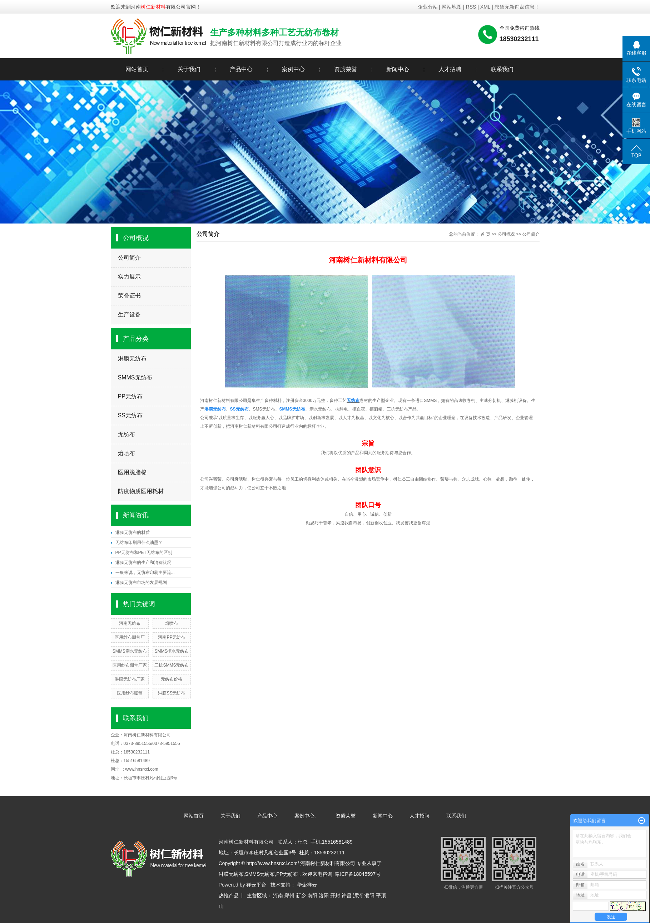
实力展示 (129, 277)
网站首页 (136, 69)
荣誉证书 (129, 296)
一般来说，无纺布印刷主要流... (145, 572)
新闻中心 (397, 69)
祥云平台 (256, 885)
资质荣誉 (345, 69)
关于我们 (189, 69)
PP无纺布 (130, 396)
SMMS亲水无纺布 (130, 651)
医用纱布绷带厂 (130, 637)
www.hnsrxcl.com (141, 769)
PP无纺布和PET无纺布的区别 (143, 552)
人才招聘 (449, 69)
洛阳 (324, 895)
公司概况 (506, 234)
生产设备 (129, 314)
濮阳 (369, 895)
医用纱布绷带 (130, 693)
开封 (335, 895)
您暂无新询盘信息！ (517, 7)
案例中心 (293, 69)
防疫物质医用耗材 (141, 491)
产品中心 (241, 69)
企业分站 (428, 7)
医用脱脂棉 (132, 472)
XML (485, 7)
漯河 (358, 895)
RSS (471, 7)
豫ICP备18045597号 (358, 874)
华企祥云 (307, 885)
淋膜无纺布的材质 (132, 532)
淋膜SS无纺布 (171, 693)
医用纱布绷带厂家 (130, 665)
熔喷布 (126, 453)
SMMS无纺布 (135, 377)
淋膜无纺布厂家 (130, 679)
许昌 (347, 895)
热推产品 (229, 895)
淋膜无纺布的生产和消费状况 (143, 562)
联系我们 (502, 69)
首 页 (485, 234)
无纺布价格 (171, 679)
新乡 (301, 895)
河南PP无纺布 (171, 637)
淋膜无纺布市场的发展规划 (141, 582)
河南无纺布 (129, 623)
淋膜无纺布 (132, 358)
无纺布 (126, 434)
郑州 (289, 895)
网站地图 (452, 7)
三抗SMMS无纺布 (171, 665)
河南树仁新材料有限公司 (147, 734)
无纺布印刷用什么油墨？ (139, 542)
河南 (278, 895)
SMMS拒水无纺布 (171, 651)
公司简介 (129, 258)
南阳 (312, 895)
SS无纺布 (130, 415)
